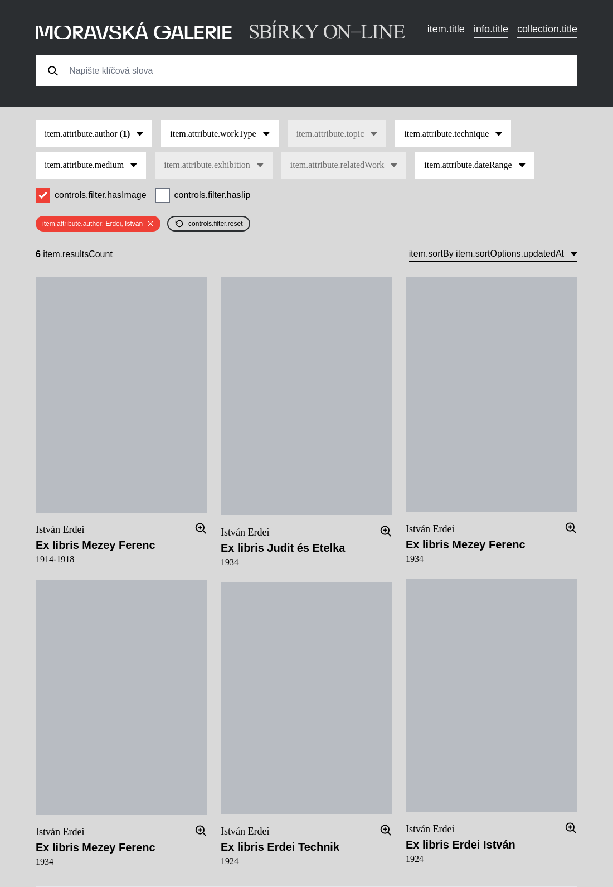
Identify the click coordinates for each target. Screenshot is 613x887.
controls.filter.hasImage (101, 195)
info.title (491, 29)
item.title (446, 29)
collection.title (547, 29)
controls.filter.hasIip (212, 195)
